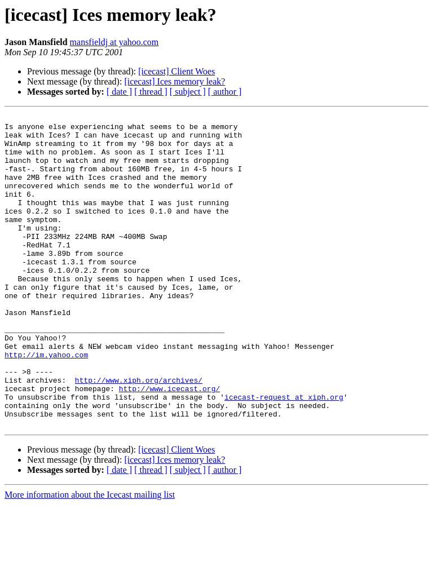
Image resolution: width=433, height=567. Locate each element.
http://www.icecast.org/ (169, 444)
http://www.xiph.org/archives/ (138, 434)
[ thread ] (150, 91)
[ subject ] (188, 91)
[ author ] (225, 91)
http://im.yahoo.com (46, 403)
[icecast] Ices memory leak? (174, 81)
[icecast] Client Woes (176, 71)
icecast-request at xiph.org (283, 454)
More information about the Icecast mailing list (90, 557)
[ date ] (119, 91)
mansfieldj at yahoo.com (114, 42)
